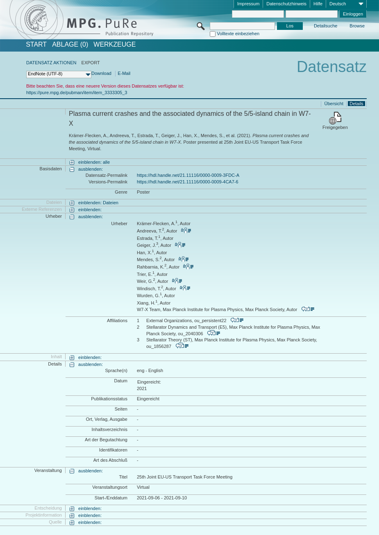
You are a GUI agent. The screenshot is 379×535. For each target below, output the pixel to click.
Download (101, 73)
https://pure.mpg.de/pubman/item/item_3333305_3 (76, 92)
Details (356, 103)
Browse (357, 25)
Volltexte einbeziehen (238, 33)
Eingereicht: (149, 381)
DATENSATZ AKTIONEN (51, 62)
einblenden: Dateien (98, 202)
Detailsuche (325, 25)
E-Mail (124, 73)
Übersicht (334, 103)
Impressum (248, 3)
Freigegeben (335, 127)
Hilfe (317, 3)
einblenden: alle (94, 162)
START (36, 44)
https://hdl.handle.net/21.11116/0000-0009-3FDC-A (188, 175)
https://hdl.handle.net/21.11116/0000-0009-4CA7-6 (187, 181)
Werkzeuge (114, 44)
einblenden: (90, 209)
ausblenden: (90, 169)
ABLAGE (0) (70, 44)
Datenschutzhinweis (286, 3)
